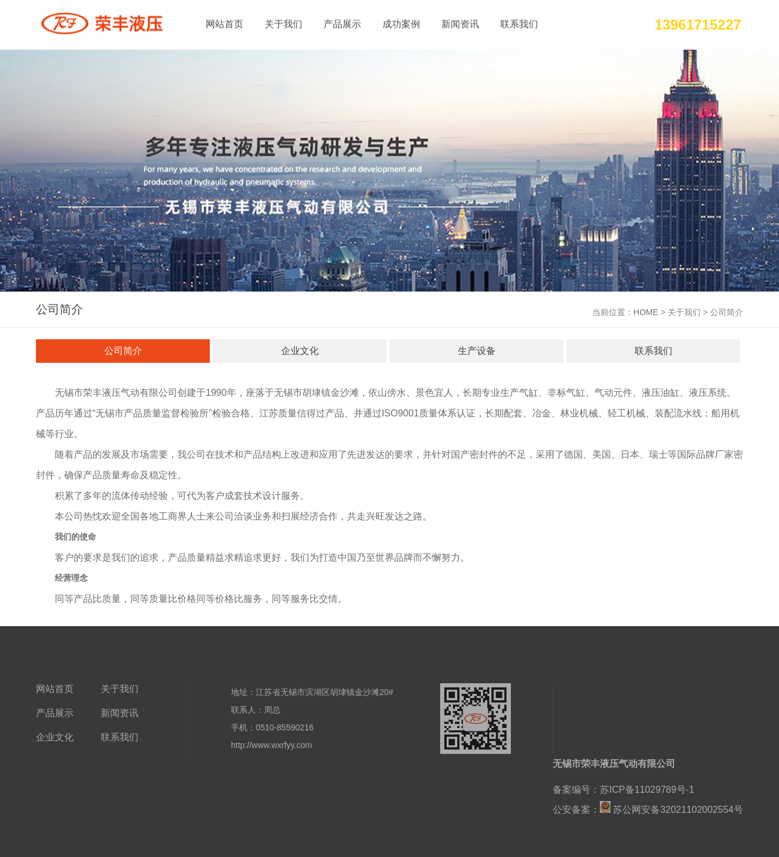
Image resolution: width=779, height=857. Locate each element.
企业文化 (300, 351)
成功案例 (401, 23)
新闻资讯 (460, 23)
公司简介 (123, 351)
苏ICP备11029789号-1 (647, 792)
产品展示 (342, 23)
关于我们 (283, 23)
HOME (645, 312)
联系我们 (519, 23)
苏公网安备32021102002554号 (676, 812)
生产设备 (477, 351)
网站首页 (224, 23)
